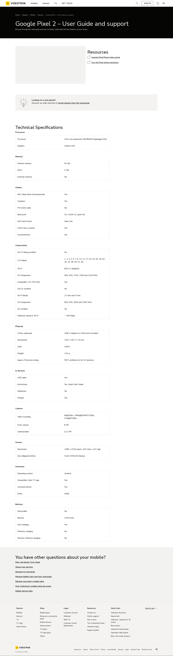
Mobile (32, 15)
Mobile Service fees (24, 591)
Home (17, 15)
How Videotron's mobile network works (33, 586)
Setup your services (24, 567)
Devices (40, 15)
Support (25, 15)
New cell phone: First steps (27, 562)
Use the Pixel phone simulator (105, 62)
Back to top (151, 608)
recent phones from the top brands (74, 103)
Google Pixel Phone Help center (105, 57)
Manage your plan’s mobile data (29, 581)
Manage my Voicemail (25, 572)
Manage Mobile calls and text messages (33, 576)
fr (156, 649)
